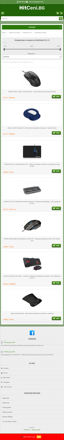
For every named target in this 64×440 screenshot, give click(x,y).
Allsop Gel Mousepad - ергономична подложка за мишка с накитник (32, 313)
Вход (57, 13)
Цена (31, 46)
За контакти (7, 387)
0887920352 (21, 1)
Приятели (5, 398)
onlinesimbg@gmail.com (35, 1)
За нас (5, 373)
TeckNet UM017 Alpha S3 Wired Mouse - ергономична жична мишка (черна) (32, 91)
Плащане (6, 382)
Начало (6, 368)
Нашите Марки (7, 417)
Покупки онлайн (36, 429)
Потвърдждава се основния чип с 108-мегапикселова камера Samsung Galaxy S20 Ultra (27, 355)
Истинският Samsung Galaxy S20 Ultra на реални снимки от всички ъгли (22, 345)
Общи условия (7, 412)
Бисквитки (5, 403)
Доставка (6, 377)
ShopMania (27, 429)
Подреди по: (31, 53)
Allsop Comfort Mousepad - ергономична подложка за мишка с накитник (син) (32, 128)
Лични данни (6, 407)
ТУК (39, 437)
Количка (61, 13)
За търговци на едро (9, 421)
